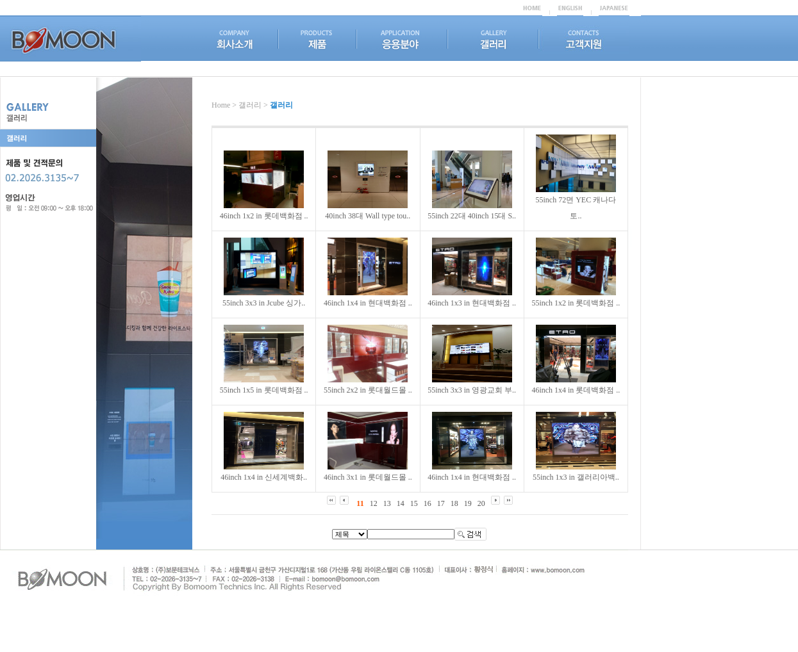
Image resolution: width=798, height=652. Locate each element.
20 (481, 503)
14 (400, 503)
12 (374, 503)
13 (387, 503)
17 (441, 503)
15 (414, 503)
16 (427, 503)
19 (468, 503)
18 (454, 503)
